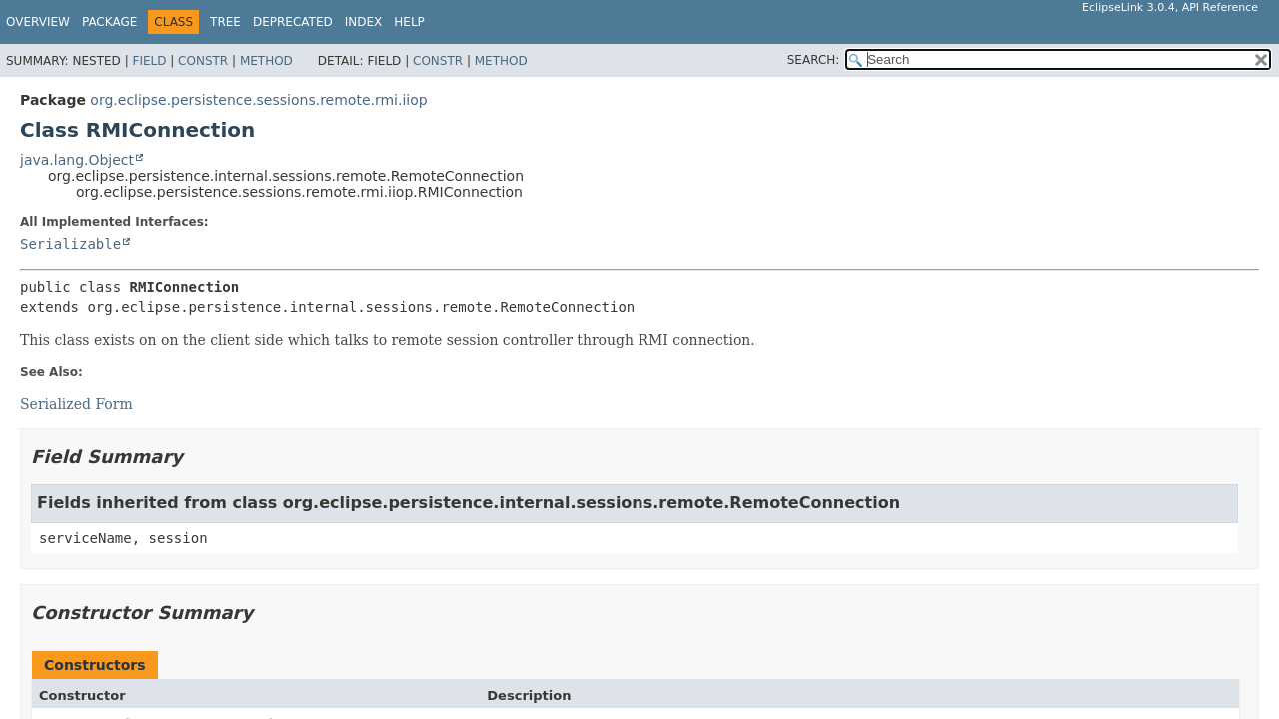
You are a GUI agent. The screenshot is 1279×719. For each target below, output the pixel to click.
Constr (203, 61)
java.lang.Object (77, 160)
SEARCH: (813, 60)
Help (409, 22)
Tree (225, 22)
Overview (38, 22)
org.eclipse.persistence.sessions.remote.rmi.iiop (258, 100)
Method (266, 61)
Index (364, 22)
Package (109, 22)
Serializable (70, 244)
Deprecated (293, 22)
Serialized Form (76, 404)
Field (149, 61)
